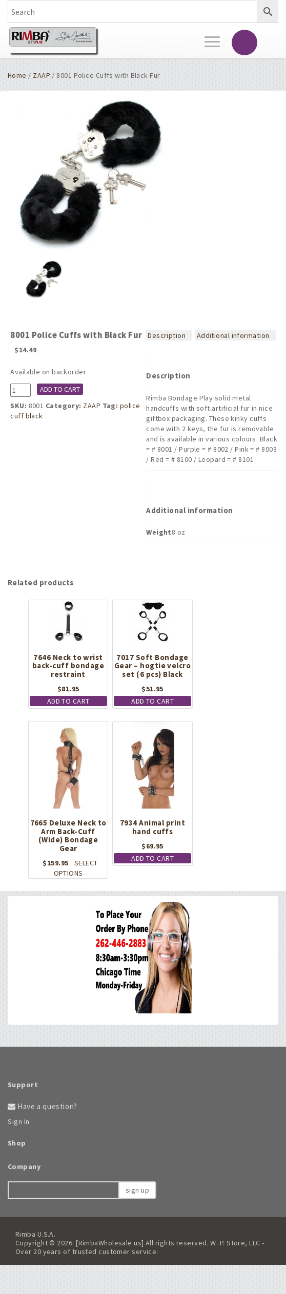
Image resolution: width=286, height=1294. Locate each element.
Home (17, 75)
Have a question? (42, 1106)
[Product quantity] (20, 390)
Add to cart (60, 389)
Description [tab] (167, 335)
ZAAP (41, 75)
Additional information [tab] (233, 335)
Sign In (19, 1121)
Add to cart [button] (68, 701)
